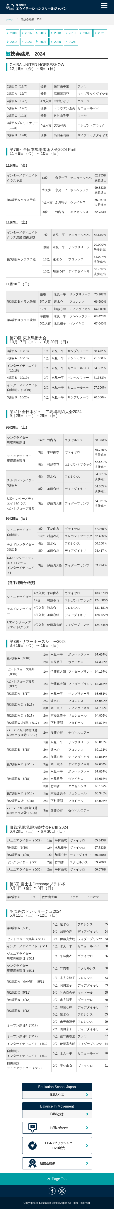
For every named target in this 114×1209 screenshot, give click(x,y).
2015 (13, 33)
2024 (42, 42)
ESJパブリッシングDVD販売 (58, 1145)
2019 (72, 33)
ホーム (10, 19)
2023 (28, 42)
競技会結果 (47, 1163)
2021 (101, 33)
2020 (86, 33)
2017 (42, 33)
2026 (72, 42)
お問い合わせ (59, 1127)
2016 (28, 33)
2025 (57, 42)
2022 (13, 42)
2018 (57, 33)
